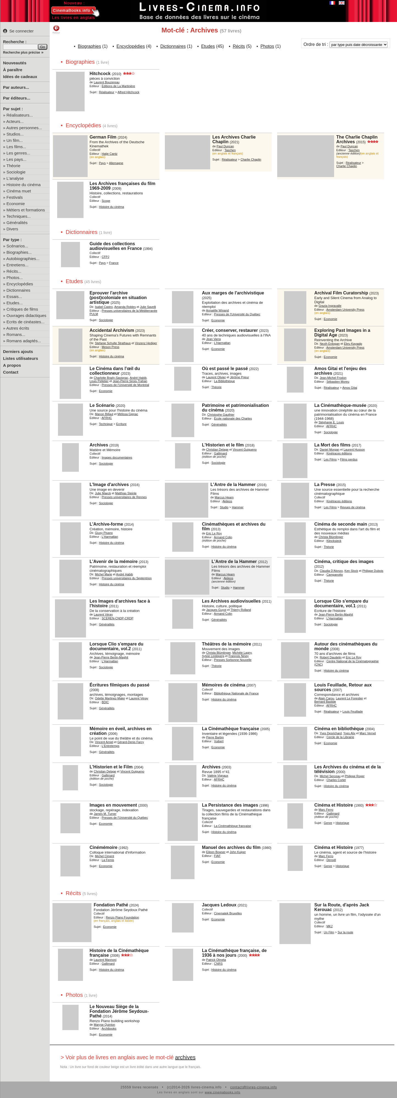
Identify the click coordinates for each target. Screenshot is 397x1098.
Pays (102, 163)
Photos (267, 46)
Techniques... (18, 216)
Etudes (208, 46)
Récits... (14, 271)
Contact (10, 372)
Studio (224, 507)
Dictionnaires (18, 290)
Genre (328, 822)
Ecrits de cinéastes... (26, 321)
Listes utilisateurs (20, 358)
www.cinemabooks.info (222, 1092)
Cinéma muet (19, 191)
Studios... (15, 134)
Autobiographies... (23, 258)
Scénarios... (17, 246)
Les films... (16, 146)
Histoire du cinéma (24, 184)
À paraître (12, 69)
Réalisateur (106, 92)
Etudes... (15, 302)
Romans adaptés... (24, 340)
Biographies (89, 46)
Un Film (329, 932)
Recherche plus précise (21, 52)
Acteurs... (15, 121)
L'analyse (15, 178)
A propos (12, 365)
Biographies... (19, 252)
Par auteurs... (16, 87)
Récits (239, 46)
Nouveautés (14, 62)
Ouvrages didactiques (26, 315)
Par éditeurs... (16, 98)
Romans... (16, 334)
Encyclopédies (20, 284)
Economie (16, 203)
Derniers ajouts (18, 351)
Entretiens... (18, 265)
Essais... (14, 296)
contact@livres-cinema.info (253, 1087)
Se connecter (18, 31)
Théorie (13, 165)
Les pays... (17, 159)
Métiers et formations (26, 210)
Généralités (17, 222)
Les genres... (18, 153)
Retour (56, 29)
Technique (106, 424)
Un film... (15, 140)
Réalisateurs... (20, 115)
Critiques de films (22, 309)
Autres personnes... (24, 127)
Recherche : (15, 41)
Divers (12, 229)
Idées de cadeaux (20, 76)
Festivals (15, 197)
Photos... (15, 277)
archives (185, 1057)
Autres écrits (17, 328)
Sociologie (16, 172)
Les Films (330, 459)
